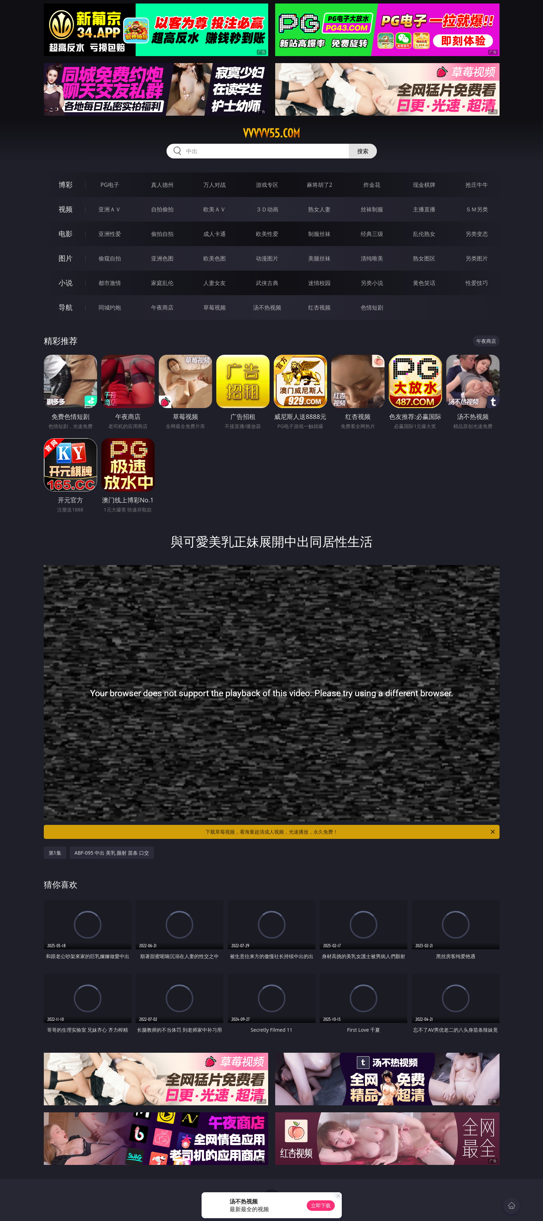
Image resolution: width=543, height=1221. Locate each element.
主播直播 (424, 209)
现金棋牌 (424, 185)
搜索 (362, 151)
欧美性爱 (267, 234)
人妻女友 (214, 283)
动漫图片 (267, 258)
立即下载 (321, 1205)
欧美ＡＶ (214, 209)
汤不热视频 (267, 307)
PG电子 (110, 185)
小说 (66, 282)
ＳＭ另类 (477, 209)
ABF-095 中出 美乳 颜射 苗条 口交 (112, 852)
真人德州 (162, 185)
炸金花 (372, 185)
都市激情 (110, 283)
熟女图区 (424, 258)
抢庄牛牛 (477, 185)
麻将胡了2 (319, 185)
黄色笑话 (424, 283)
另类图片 (477, 258)
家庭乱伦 (162, 283)
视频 (66, 209)
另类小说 (372, 283)
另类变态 (477, 234)
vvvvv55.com (271, 133)
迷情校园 (319, 283)
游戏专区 (267, 185)
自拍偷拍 (162, 209)
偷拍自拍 (162, 234)
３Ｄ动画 (267, 209)
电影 (66, 233)
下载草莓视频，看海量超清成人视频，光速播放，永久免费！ (350, 832)
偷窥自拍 (110, 258)
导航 (66, 307)
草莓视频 (214, 307)
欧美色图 (214, 258)
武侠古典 (267, 283)
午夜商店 (162, 307)
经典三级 (372, 234)
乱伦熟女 (424, 234)
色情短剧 (372, 307)
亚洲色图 (162, 258)
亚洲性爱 (110, 234)
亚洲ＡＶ (110, 209)
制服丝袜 (319, 234)
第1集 (55, 852)
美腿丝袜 (319, 258)
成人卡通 (214, 234)
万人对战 (214, 185)
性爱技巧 (477, 283)
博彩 (66, 184)
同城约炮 (110, 307)
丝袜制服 (372, 209)
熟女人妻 (319, 209)
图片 (66, 258)
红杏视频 (319, 307)
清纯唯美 (372, 258)
